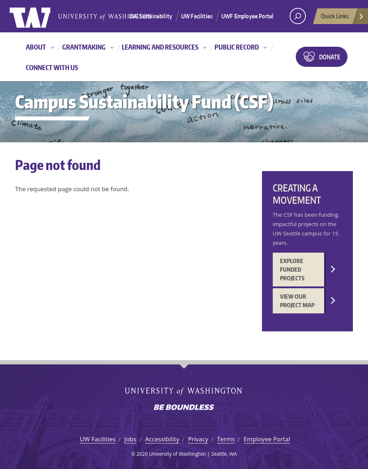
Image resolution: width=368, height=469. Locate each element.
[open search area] (298, 16)
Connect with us (52, 67)
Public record (237, 47)
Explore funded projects (292, 269)
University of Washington (39, 16)
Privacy (198, 439)
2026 (142, 453)
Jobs (130, 439)
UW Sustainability (150, 16)
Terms (226, 439)
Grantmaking (84, 47)
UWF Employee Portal (247, 16)
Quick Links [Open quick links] (342, 18)
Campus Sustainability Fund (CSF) (144, 101)
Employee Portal (267, 439)
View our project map (297, 301)
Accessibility (162, 439)
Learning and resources (160, 47)
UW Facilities (196, 16)
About (36, 47)
